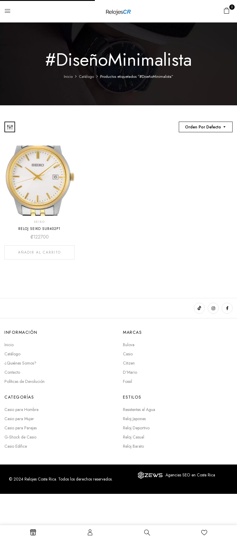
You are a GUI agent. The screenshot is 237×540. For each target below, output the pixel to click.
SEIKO (39, 222)
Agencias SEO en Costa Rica (190, 475)
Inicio (68, 76)
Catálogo (86, 76)
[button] (227, 11)
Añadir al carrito (39, 252)
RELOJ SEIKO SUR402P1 (39, 228)
